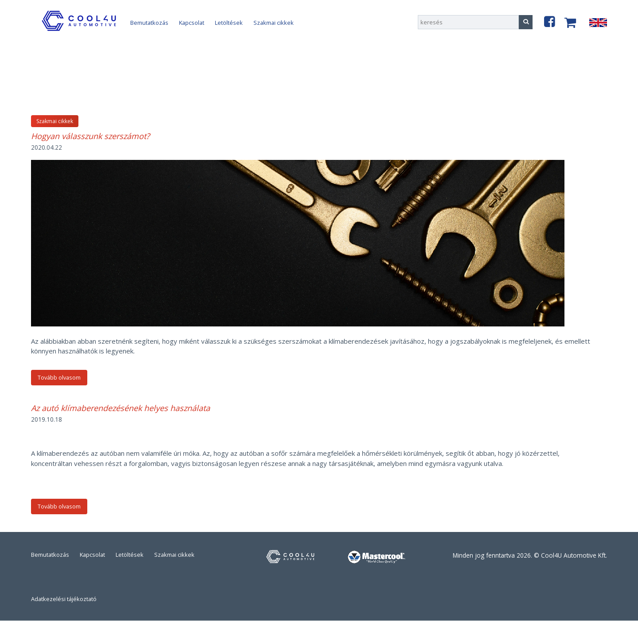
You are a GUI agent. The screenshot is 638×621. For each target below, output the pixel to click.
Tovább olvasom (59, 377)
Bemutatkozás (149, 23)
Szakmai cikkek (273, 23)
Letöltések (229, 23)
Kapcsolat (191, 23)
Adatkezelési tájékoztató (64, 599)
